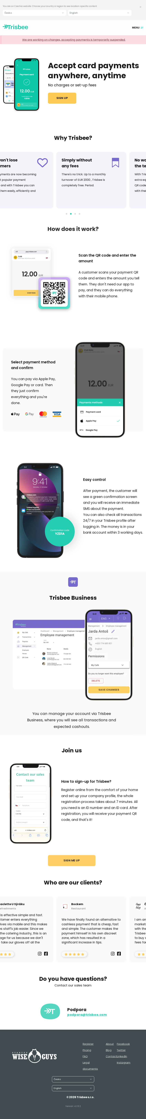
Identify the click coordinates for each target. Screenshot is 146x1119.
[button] (66, 219)
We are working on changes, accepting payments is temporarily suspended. (73, 40)
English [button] (74, 12)
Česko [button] (8, 12)
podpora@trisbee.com (87, 1020)
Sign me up (72, 866)
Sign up (62, 98)
